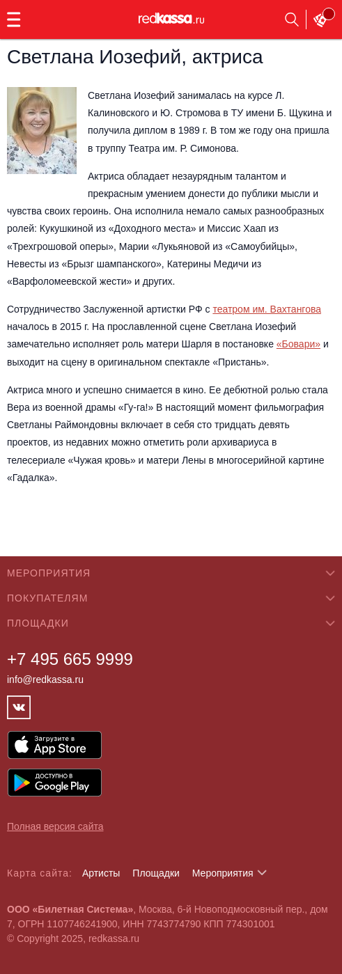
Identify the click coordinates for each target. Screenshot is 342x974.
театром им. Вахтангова (266, 309)
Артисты (101, 873)
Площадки (156, 873)
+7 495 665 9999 (70, 659)
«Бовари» (298, 343)
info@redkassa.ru (45, 679)
